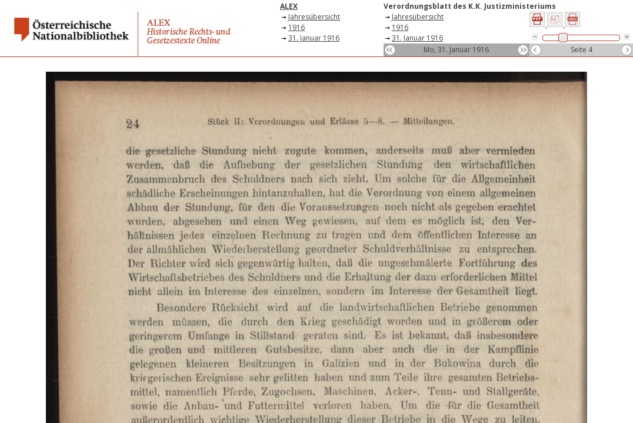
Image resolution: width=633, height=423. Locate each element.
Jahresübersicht (314, 17)
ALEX (289, 6)
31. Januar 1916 (313, 38)
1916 (296, 27)
